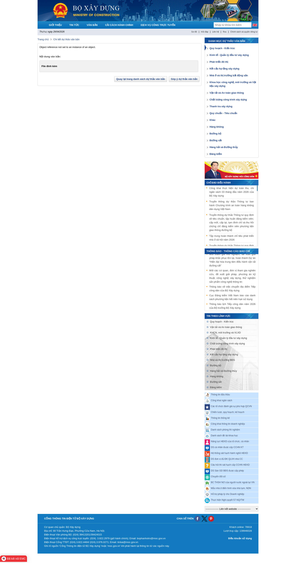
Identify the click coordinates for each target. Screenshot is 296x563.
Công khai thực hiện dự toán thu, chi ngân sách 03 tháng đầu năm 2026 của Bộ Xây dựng (231, 192)
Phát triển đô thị (219, 61)
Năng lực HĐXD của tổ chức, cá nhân (230, 441)
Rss (225, 32)
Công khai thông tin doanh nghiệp (228, 424)
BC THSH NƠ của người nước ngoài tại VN (232, 482)
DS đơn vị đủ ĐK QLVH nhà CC (227, 459)
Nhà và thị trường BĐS (222, 360)
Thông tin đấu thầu (220, 394)
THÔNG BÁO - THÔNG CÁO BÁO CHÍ (228, 251)
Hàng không (217, 126)
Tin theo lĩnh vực (218, 316)
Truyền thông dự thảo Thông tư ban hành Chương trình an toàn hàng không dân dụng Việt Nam (231, 205)
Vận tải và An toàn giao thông (227, 92)
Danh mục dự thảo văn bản (226, 41)
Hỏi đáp (204, 32)
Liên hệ (215, 32)
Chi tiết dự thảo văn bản (66, 39)
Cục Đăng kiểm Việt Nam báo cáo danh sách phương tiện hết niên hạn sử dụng (232, 297)
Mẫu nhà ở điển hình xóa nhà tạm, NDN (231, 488)
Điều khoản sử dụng (240, 538)
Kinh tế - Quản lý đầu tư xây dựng (229, 55)
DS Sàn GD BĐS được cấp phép (227, 470)
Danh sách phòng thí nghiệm (225, 429)
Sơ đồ (194, 32)
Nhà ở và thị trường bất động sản (229, 75)
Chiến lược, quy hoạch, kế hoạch (227, 412)
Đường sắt (216, 140)
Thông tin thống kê (220, 418)
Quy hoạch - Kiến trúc (222, 48)
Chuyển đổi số (218, 476)
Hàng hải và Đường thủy (224, 147)
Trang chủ (43, 39)
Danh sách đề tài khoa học (224, 435)
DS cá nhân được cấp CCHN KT (227, 447)
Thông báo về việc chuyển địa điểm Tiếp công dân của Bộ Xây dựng (232, 289)
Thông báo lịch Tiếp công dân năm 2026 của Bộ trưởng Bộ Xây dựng (232, 306)
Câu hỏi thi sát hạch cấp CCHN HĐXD (230, 465)
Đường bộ (215, 133)
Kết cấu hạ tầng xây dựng (224, 68)
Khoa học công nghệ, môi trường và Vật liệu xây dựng (233, 84)
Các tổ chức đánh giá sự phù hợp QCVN (231, 406)
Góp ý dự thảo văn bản (184, 79)
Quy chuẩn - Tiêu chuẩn (223, 113)
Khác (213, 120)
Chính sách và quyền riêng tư (243, 32)
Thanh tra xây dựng (221, 106)
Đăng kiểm (216, 154)
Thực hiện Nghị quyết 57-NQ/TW (227, 500)
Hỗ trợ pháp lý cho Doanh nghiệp (227, 494)
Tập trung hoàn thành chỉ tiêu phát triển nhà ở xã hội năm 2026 (231, 237)
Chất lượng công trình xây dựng (228, 99)
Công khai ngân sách (221, 400)
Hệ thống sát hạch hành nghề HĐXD (229, 453)
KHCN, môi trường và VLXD (225, 332)
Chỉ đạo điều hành (219, 182)
